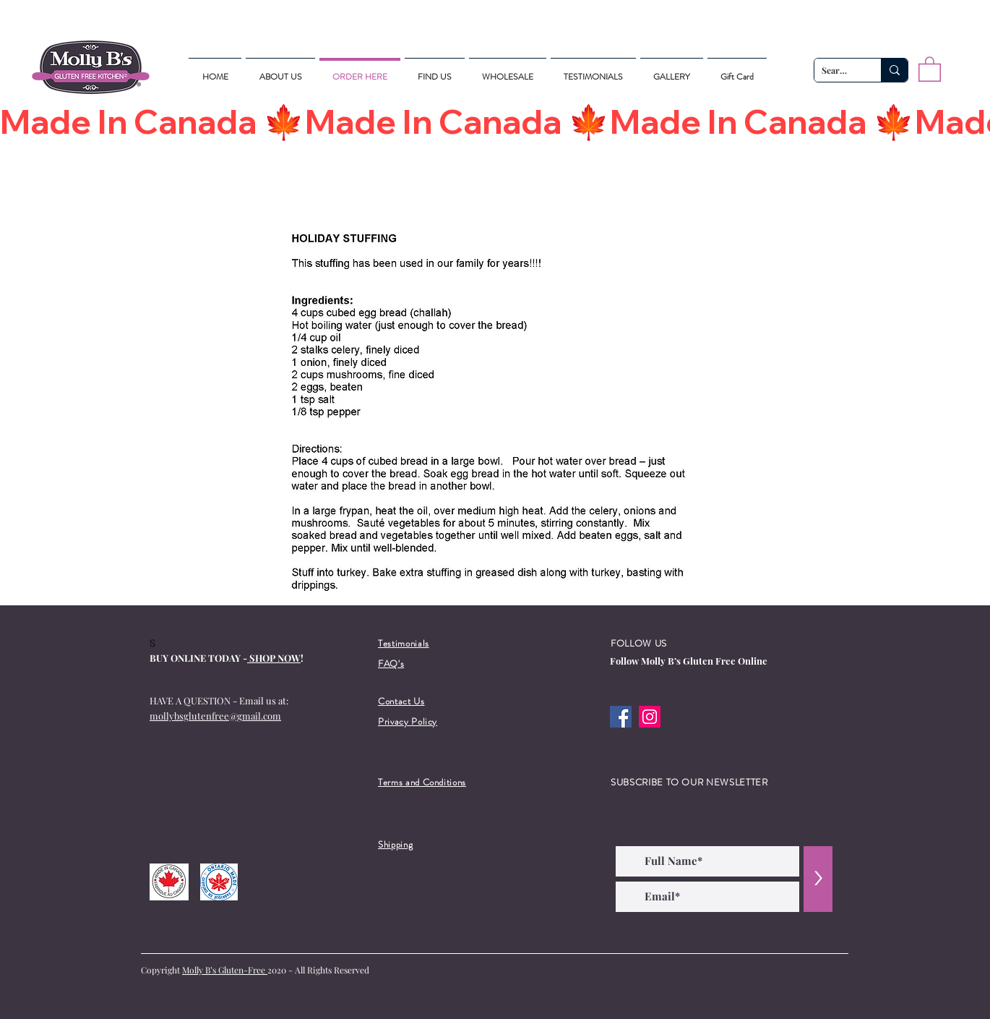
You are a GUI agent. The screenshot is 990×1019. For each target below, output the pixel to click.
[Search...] (836, 70)
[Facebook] (621, 717)
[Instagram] (649, 717)
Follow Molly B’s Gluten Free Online (688, 661)
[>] (818, 879)
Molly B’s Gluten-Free (224, 970)
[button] (929, 68)
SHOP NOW (274, 658)
